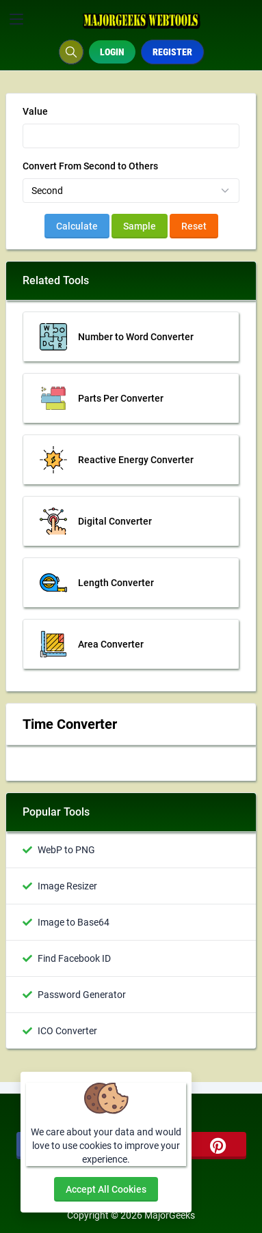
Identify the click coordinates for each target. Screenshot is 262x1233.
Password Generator (82, 994)
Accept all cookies (106, 1189)
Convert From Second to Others (90, 166)
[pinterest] (218, 1145)
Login (112, 51)
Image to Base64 (73, 922)
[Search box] (71, 52)
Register (172, 51)
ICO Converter (67, 1030)
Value (35, 111)
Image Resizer (67, 886)
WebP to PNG (66, 849)
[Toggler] (16, 19)
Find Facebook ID (74, 958)
